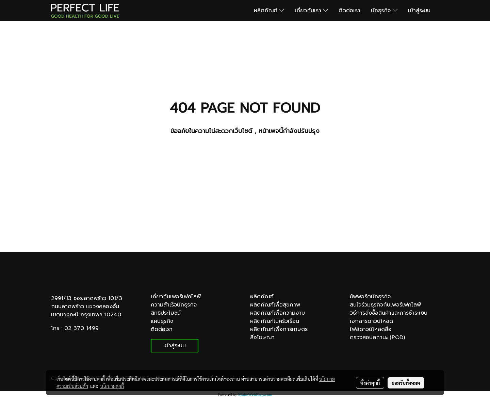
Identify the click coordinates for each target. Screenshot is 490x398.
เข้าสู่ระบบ (419, 10)
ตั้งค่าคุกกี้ (370, 383)
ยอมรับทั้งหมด (406, 383)
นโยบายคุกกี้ (112, 386)
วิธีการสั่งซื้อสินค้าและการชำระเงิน (388, 313)
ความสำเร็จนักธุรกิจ (174, 305)
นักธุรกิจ (384, 10)
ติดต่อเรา (349, 10)
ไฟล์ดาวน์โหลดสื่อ (371, 329)
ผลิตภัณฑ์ (269, 10)
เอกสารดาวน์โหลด (371, 321)
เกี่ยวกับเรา (311, 10)
